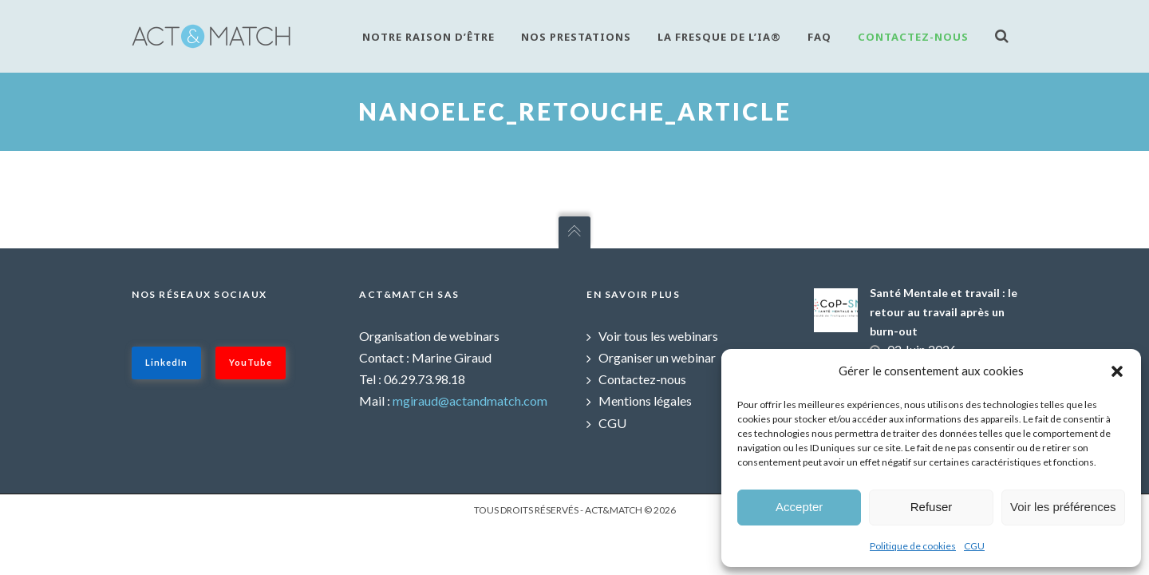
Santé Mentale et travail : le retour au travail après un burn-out (943, 312)
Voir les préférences (1063, 507)
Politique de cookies (913, 546)
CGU (974, 546)
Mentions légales (645, 400)
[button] (1117, 371)
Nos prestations (576, 37)
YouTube (250, 362)
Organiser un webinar (657, 357)
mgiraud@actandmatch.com (470, 400)
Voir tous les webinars (658, 335)
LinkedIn (166, 362)
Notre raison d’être (428, 37)
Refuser (931, 507)
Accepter (799, 507)
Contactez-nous (913, 37)
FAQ (819, 37)
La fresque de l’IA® (719, 37)
